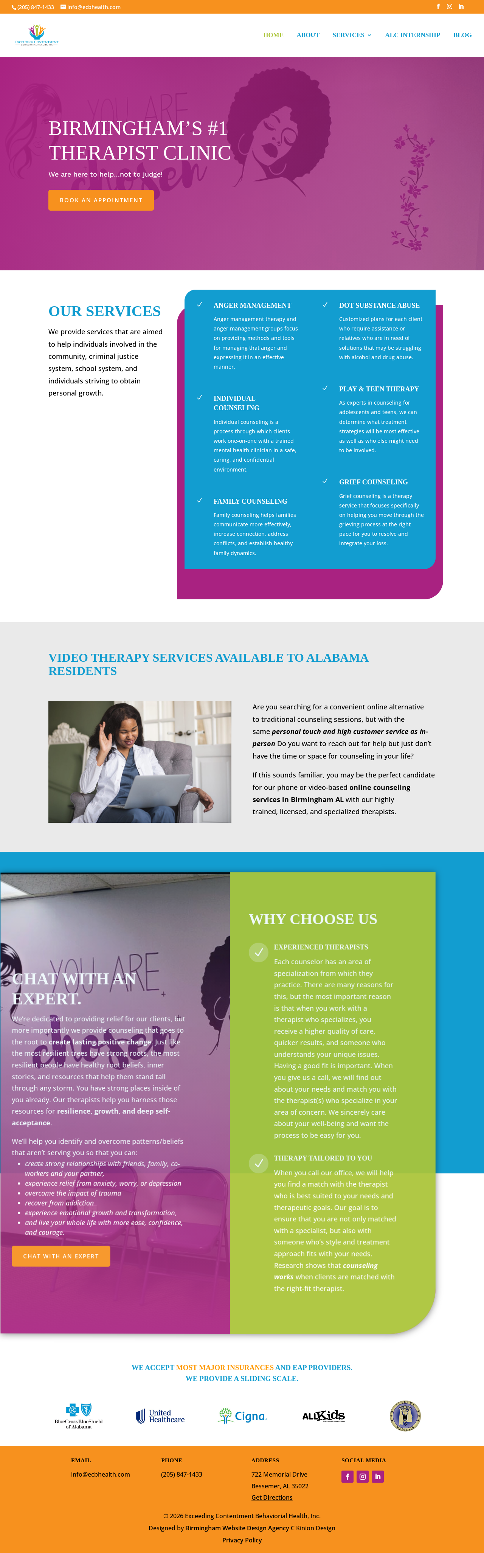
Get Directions (272, 1497)
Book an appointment (101, 200)
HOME (273, 36)
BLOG (462, 36)
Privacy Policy (242, 1540)
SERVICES (348, 36)
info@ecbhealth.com (100, 1474)
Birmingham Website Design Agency (237, 1528)
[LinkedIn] (461, 9)
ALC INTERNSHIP (412, 36)
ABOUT (308, 36)
